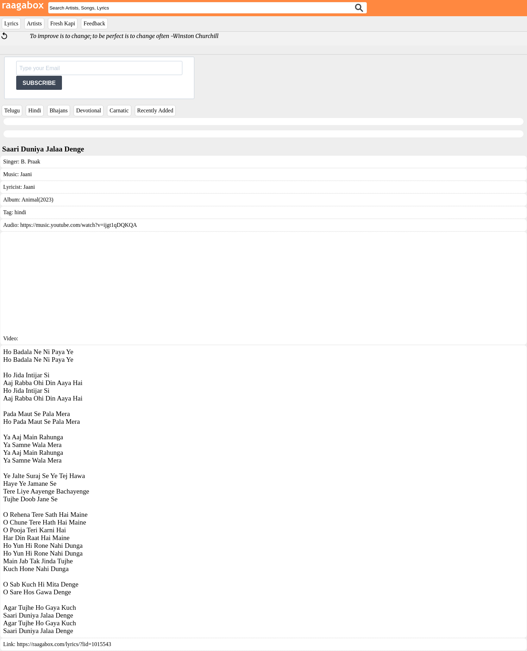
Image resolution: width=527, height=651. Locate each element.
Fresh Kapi (62, 23)
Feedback (94, 23)
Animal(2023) (37, 200)
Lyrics (11, 23)
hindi (20, 212)
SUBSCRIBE (39, 83)
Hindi (34, 110)
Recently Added (155, 110)
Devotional (88, 110)
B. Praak (30, 162)
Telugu (12, 110)
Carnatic (118, 110)
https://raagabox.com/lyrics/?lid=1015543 (64, 644)
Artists (34, 23)
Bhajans (59, 110)
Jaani (26, 174)
